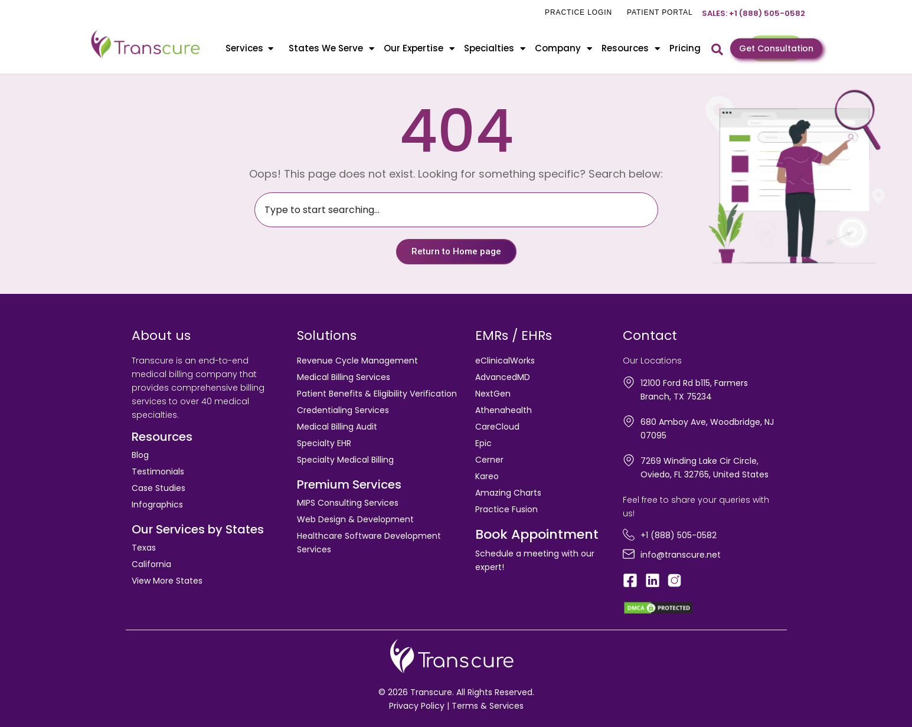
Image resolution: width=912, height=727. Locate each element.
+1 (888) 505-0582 (678, 535)
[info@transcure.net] (629, 554)
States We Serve (331, 48)
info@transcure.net (680, 555)
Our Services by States (198, 529)
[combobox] (456, 209)
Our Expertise (419, 48)
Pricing (685, 48)
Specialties (494, 48)
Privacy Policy (416, 706)
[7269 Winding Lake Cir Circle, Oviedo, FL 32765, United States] (629, 460)
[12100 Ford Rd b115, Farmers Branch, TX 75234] (629, 382)
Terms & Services (488, 706)
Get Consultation (776, 48)
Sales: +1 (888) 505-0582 (753, 13)
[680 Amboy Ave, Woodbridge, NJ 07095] (629, 421)
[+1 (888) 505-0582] (629, 535)
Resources (631, 48)
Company (563, 48)
